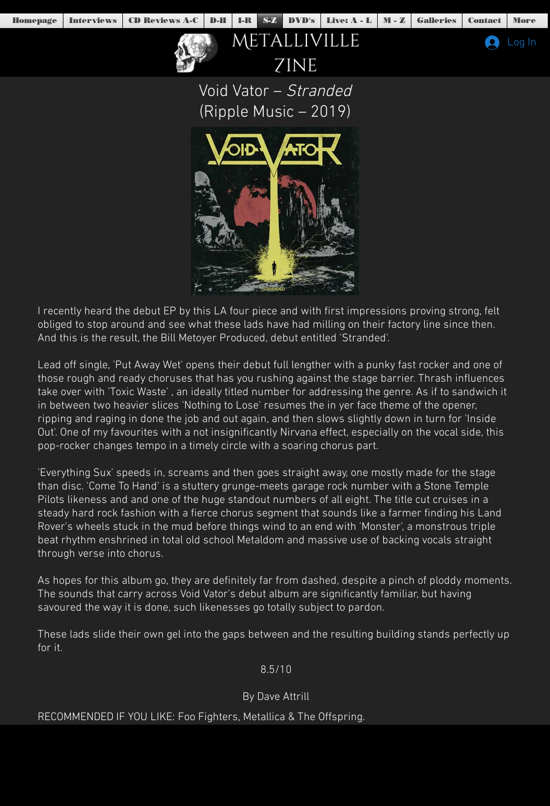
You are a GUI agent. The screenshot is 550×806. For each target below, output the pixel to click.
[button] (301, 20)
